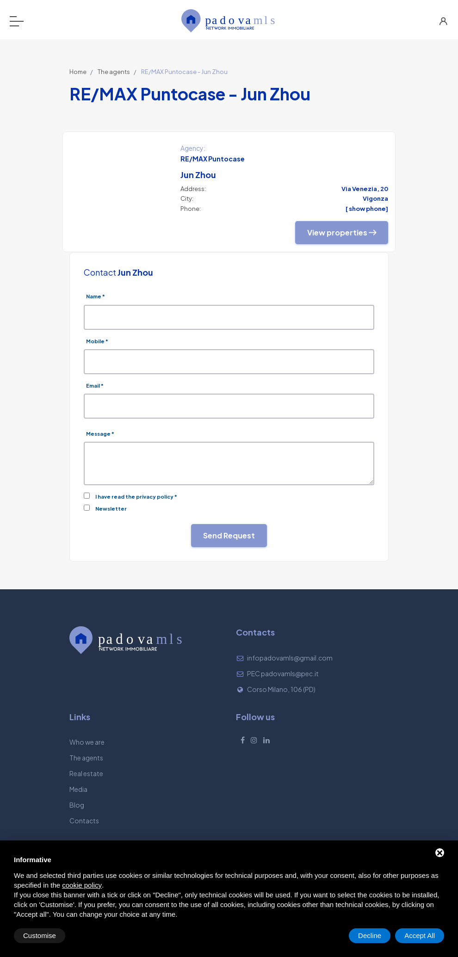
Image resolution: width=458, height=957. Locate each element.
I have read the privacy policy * (136, 497)
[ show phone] (367, 208)
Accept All (419, 935)
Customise (39, 935)
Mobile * (97, 341)
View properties (341, 232)
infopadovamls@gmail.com (290, 658)
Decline (369, 935)
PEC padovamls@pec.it (283, 673)
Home (78, 71)
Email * (95, 386)
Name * (95, 296)
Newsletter (111, 509)
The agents (114, 71)
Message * (100, 434)
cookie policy (82, 885)
